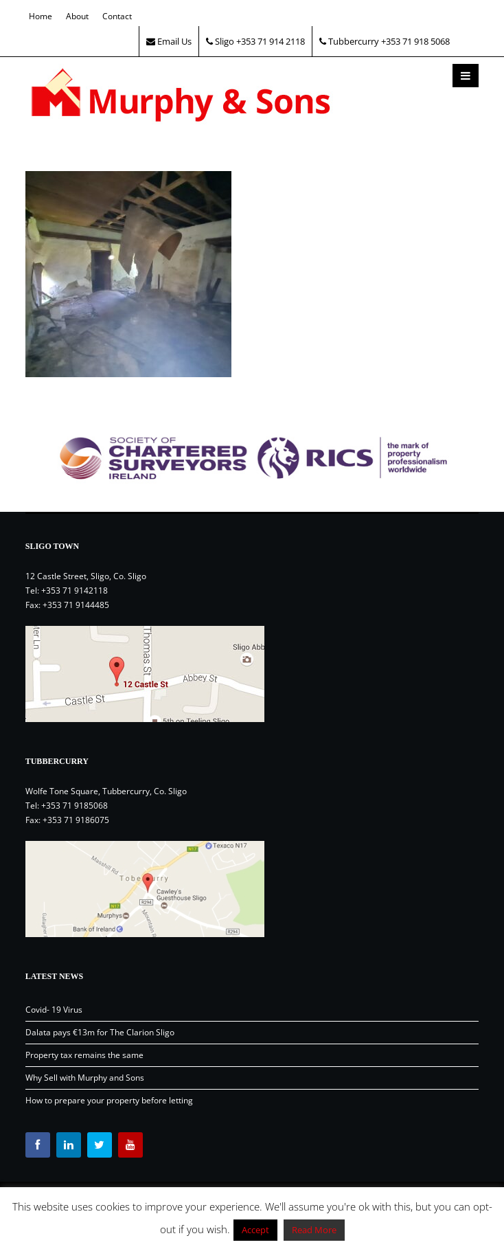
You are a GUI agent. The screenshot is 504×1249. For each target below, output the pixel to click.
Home (40, 16)
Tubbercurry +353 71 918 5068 (384, 41)
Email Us (169, 41)
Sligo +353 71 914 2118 (255, 41)
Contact (117, 16)
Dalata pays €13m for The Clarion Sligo (99, 1032)
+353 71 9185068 (74, 805)
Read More (314, 1230)
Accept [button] (255, 1230)
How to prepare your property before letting (109, 1100)
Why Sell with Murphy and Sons (84, 1077)
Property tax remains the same (84, 1055)
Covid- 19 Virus (53, 1009)
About (77, 16)
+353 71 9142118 (74, 590)
